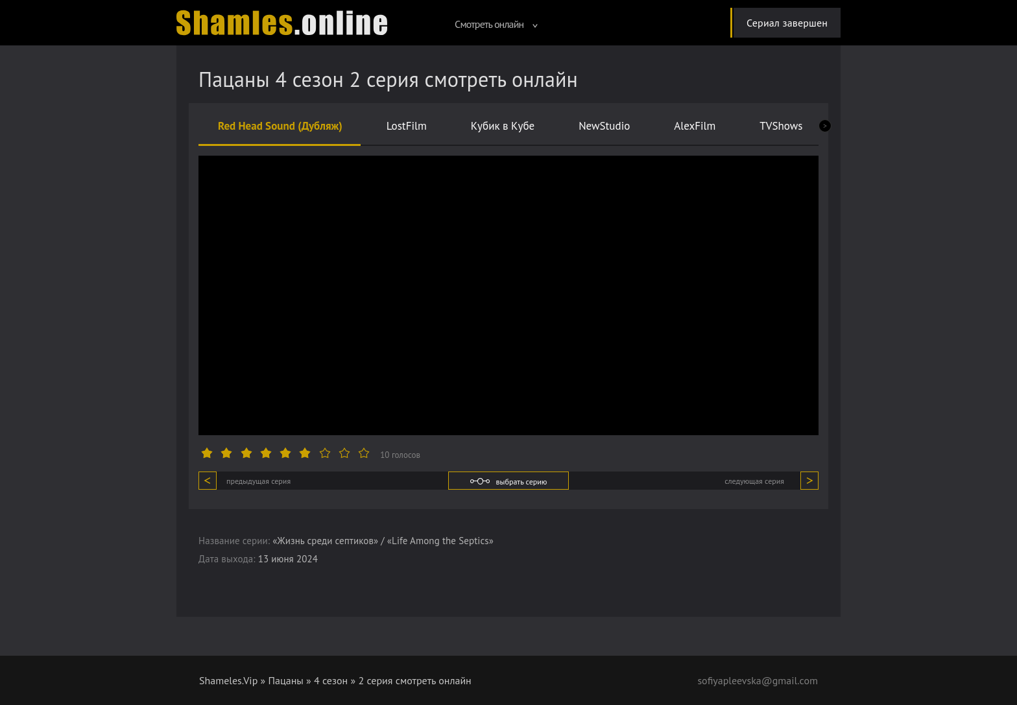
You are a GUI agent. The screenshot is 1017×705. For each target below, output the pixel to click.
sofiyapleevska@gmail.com (757, 680)
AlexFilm (694, 126)
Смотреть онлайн (496, 24)
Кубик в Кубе (502, 126)
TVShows (781, 126)
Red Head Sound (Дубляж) (280, 126)
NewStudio (604, 126)
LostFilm (407, 126)
